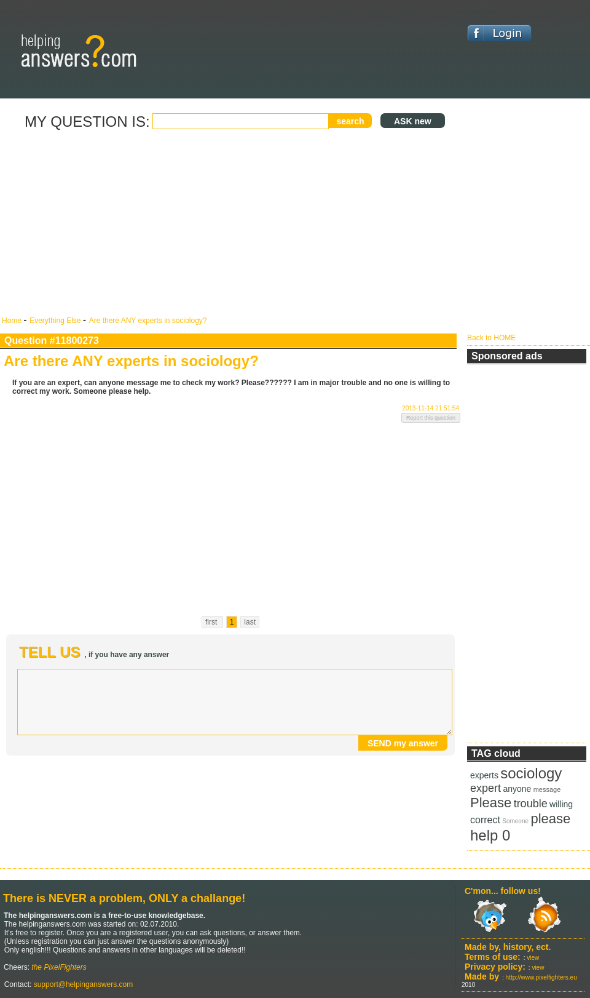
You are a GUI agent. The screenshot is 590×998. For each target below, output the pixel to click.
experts (484, 775)
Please (490, 802)
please (550, 818)
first (212, 622)
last (250, 622)
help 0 (490, 835)
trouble (531, 803)
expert (485, 788)
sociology (531, 773)
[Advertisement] (230, 223)
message (547, 789)
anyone (517, 789)
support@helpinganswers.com (82, 984)
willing (561, 804)
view (533, 957)
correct (485, 820)
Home (12, 320)
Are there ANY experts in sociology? (148, 320)
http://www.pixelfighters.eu (541, 977)
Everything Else (56, 320)
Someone (515, 821)
